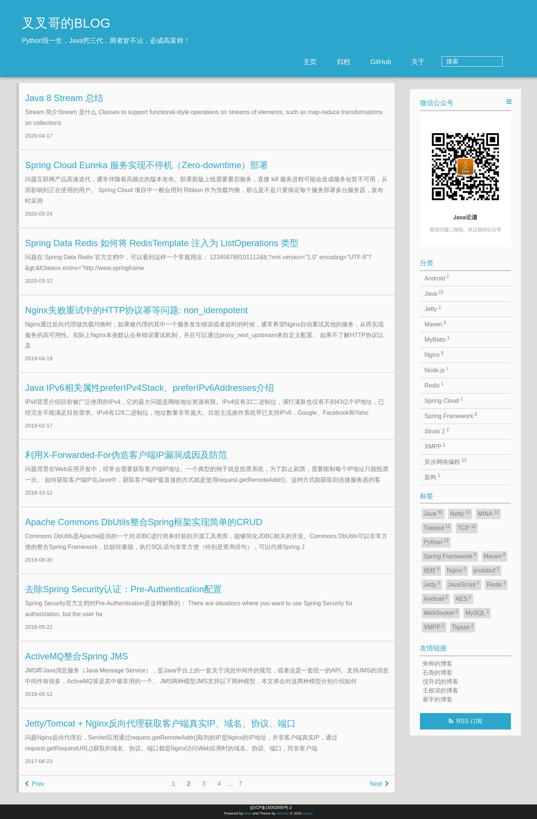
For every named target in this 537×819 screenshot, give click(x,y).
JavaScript (463, 584)
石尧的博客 (437, 672)
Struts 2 (436, 430)
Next (379, 790)
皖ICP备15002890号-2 (271, 807)
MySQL (477, 612)
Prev (34, 790)
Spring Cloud (443, 400)
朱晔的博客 (437, 663)
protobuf (486, 570)
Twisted (437, 527)
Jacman (282, 813)
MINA (488, 513)
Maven (435, 323)
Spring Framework (450, 415)
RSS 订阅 (469, 721)
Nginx (433, 354)
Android (436, 278)
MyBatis (436, 339)
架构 (432, 476)
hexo (248, 813)
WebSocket (441, 612)
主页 (339, 62)
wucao (307, 813)
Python (436, 541)
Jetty (432, 308)
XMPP (434, 446)
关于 (448, 62)
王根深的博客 (440, 690)
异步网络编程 (445, 461)
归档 (373, 62)
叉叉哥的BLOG (66, 23)
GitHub (410, 62)
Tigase (463, 626)
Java (433, 293)
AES (463, 598)
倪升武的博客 (440, 681)
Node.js (436, 369)
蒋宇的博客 (437, 699)
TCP (467, 527)
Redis (433, 385)
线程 (431, 570)
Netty (460, 513)
